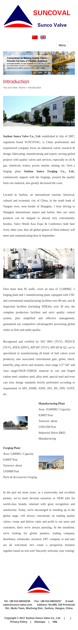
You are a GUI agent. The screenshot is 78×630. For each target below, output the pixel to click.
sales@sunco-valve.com (18, 604)
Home (22, 87)
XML (55, 621)
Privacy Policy (18, 621)
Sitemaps (39, 621)
